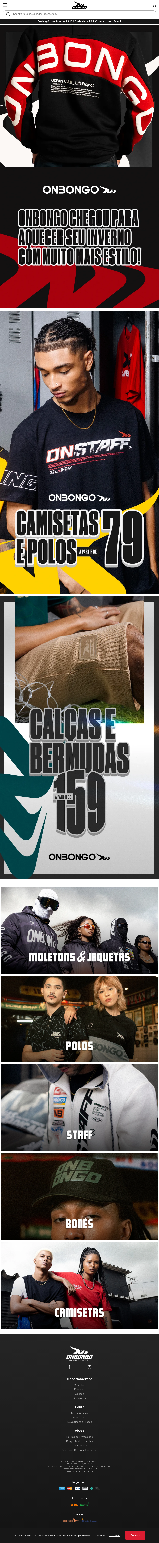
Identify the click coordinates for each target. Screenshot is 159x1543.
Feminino (79, 1389)
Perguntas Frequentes (79, 1441)
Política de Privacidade (79, 1436)
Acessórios (79, 1398)
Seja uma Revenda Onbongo (79, 1450)
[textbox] (81, 13)
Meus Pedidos (79, 1413)
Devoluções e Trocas (79, 1421)
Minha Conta (79, 1417)
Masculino (79, 1385)
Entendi (135, 1535)
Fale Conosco (80, 1445)
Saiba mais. (114, 1535)
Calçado (79, 1393)
